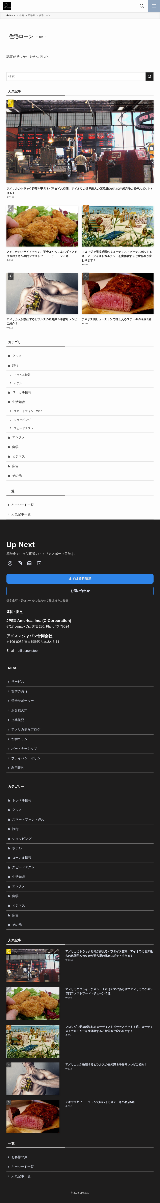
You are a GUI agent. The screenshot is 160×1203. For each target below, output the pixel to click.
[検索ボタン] (142, 6)
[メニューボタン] (154, 6)
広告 (15, 466)
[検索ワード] (80, 76)
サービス (17, 681)
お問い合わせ (80, 591)
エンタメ (18, 437)
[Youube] (39, 563)
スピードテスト (23, 428)
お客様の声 (19, 710)
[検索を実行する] (149, 76)
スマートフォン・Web (28, 411)
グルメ (17, 356)
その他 (17, 475)
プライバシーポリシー (27, 758)
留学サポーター (22, 700)
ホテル (18, 383)
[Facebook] (10, 563)
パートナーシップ (24, 748)
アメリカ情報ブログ (25, 729)
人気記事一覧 (21, 514)
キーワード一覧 (22, 505)
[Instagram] (19, 563)
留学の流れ (19, 691)
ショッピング (22, 419)
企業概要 (17, 720)
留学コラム (19, 739)
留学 (15, 447)
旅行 (15, 365)
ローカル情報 (21, 392)
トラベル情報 (22, 374)
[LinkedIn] (29, 563)
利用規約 (17, 767)
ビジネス (18, 456)
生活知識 (18, 402)
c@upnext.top (28, 650)
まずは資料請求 (80, 578)
